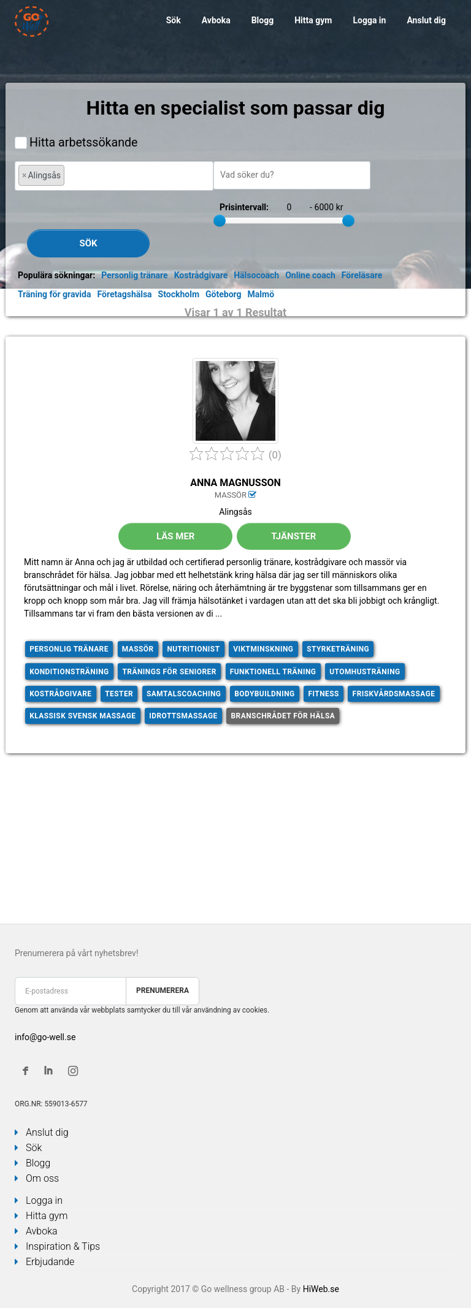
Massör (138, 649)
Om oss (42, 1178)
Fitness (323, 694)
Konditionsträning (69, 671)
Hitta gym (313, 20)
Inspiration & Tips (63, 1246)
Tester (119, 694)
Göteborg (223, 294)
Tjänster (293, 536)
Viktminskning (263, 649)
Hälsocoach (256, 275)
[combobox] (114, 175)
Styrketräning (338, 649)
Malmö (261, 294)
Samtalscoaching (184, 694)
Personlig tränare (134, 275)
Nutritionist (193, 649)
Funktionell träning (273, 671)
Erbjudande (50, 1262)
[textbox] (70, 174)
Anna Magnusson (235, 483)
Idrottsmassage (183, 716)
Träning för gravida (54, 294)
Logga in (369, 20)
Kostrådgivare (201, 275)
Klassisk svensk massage (82, 716)
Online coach (310, 275)
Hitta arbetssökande (83, 142)
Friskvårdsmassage (394, 694)
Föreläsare (362, 275)
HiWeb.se (321, 1289)
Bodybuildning (264, 694)
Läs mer (175, 536)
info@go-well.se (45, 1037)
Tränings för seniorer (169, 671)
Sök (173, 20)
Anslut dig (426, 20)
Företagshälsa (124, 294)
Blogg (262, 20)
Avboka (216, 20)
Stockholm (178, 294)
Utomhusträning (364, 671)
